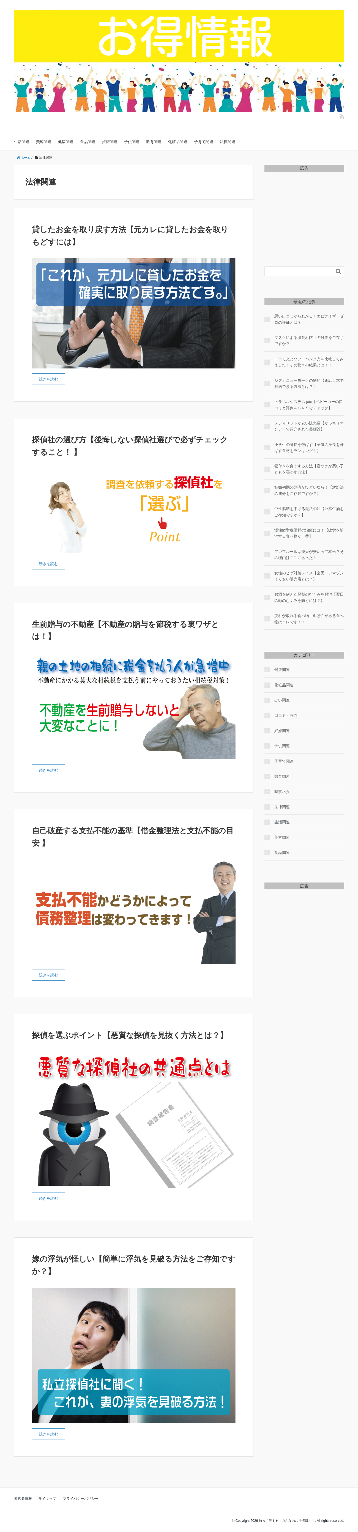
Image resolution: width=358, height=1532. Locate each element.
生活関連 (21, 141)
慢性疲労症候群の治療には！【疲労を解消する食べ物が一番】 (309, 533)
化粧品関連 (177, 141)
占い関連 (282, 700)
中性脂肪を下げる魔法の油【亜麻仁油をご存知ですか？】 (309, 511)
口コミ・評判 (285, 715)
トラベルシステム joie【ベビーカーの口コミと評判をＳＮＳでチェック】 (308, 404)
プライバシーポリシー (81, 1499)
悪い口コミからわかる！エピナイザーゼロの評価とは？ (309, 319)
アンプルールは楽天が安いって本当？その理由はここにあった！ (309, 554)
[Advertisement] (304, 210)
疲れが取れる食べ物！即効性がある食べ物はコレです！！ (309, 618)
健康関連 (65, 141)
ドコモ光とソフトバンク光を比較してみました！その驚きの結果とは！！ (309, 362)
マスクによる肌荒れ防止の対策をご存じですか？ (309, 340)
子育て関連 (203, 141)
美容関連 (43, 141)
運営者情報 (23, 1499)
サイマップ (47, 1499)
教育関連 (154, 141)
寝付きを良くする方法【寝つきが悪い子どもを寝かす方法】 (309, 469)
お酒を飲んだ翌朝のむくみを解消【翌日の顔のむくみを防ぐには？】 (309, 597)
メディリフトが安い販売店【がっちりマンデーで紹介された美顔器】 (309, 426)
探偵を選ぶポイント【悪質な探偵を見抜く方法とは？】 (130, 1035)
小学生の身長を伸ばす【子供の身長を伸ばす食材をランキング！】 (309, 447)
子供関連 (132, 141)
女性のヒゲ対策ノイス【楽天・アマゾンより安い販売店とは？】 (309, 576)
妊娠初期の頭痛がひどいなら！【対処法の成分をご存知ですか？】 (309, 490)
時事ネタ (282, 792)
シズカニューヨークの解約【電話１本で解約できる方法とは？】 (309, 383)
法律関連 (227, 141)
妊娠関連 (109, 141)
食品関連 (87, 141)
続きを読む (48, 379)
